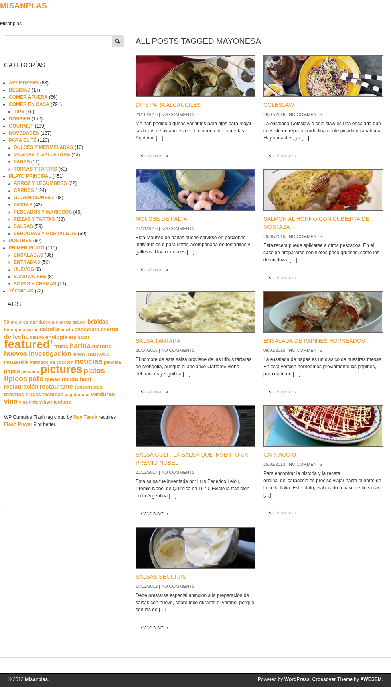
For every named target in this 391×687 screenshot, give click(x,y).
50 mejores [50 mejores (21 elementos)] (16, 321)
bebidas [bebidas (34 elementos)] (97, 322)
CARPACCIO (279, 454)
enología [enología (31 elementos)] (56, 337)
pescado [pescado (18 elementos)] (30, 371)
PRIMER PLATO (27, 248)
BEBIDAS (19, 90)
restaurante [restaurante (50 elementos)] (56, 386)
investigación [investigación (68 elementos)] (50, 353)
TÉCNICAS (21, 291)
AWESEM (370, 679)
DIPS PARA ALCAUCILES (168, 105)
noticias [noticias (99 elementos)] (89, 361)
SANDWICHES (30, 276)
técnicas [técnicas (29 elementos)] (52, 394)
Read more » (154, 155)
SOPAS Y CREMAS (35, 284)
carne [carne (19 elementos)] (32, 329)
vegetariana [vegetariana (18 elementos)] (77, 394)
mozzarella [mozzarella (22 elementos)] (16, 362)
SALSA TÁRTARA (158, 341)
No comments (178, 114)
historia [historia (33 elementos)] (101, 346)
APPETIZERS (24, 83)
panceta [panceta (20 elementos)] (112, 362)
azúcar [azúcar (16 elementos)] (79, 322)
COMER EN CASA (29, 104)
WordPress (297, 679)
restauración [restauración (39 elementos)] (21, 386)
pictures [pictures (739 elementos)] (62, 369)
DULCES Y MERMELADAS (43, 147)
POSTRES (20, 240)
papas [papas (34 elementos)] (12, 371)
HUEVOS (24, 269)
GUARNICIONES (32, 197)
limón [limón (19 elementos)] (79, 354)
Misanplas (23, 5)
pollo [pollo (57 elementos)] (35, 378)
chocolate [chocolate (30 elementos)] (87, 329)
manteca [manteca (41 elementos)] (98, 354)
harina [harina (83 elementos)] (80, 346)
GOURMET (21, 126)
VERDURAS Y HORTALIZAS (45, 233)
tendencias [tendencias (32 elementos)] (89, 387)
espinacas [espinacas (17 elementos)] (79, 337)
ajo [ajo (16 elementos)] (55, 322)
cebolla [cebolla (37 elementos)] (49, 329)
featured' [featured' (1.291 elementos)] (28, 344)
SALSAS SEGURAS (161, 576)
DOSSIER (19, 119)
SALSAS (23, 226)
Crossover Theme (332, 679)
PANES (22, 162)
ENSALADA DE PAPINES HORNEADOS (314, 341)
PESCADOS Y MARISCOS (43, 212)
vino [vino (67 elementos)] (11, 401)
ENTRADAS (27, 262)
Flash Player (18, 424)
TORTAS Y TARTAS (35, 169)
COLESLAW (278, 105)
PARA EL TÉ (23, 140)
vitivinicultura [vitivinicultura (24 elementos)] (55, 402)
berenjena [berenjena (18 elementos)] (14, 329)
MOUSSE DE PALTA (161, 219)
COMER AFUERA (28, 97)
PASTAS (23, 205)
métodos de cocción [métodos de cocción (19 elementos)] (51, 362)
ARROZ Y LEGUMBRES (40, 183)
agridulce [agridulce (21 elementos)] (40, 321)
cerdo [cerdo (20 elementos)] (67, 329)
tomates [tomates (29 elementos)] (14, 394)
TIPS (19, 111)
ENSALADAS (28, 255)
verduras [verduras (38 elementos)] (103, 394)
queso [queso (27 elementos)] (52, 379)
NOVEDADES (24, 133)
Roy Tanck (85, 417)
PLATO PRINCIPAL (30, 176)
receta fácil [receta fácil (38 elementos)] (76, 379)
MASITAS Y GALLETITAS (42, 154)
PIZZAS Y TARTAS (34, 219)
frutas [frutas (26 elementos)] (61, 346)
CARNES (24, 190)
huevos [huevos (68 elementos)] (16, 353)
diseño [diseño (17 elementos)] (37, 337)
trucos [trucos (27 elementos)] (33, 394)
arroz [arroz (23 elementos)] (65, 322)
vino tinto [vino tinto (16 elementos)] (28, 402)
